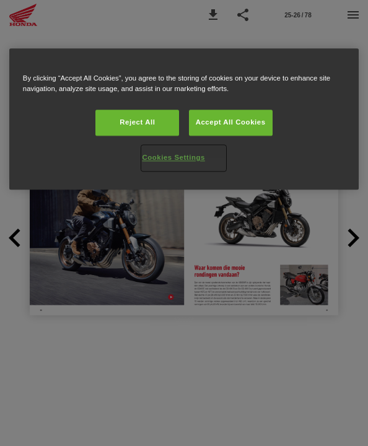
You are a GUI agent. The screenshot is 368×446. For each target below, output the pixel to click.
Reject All (137, 122)
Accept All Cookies (231, 122)
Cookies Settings (173, 157)
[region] (184, 119)
